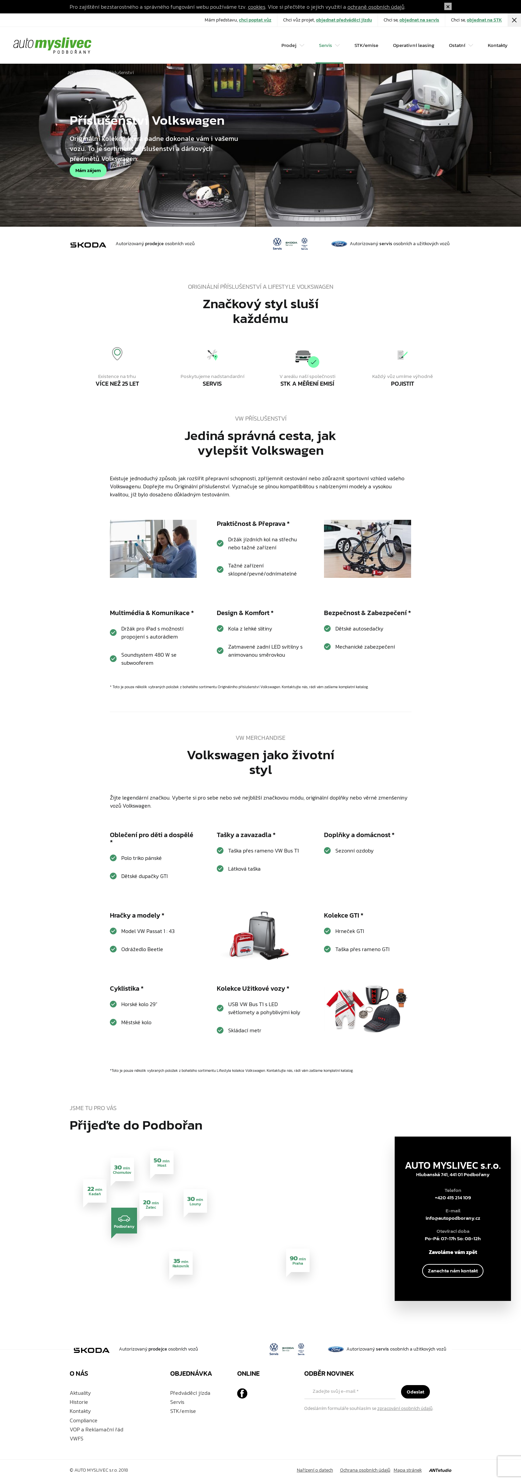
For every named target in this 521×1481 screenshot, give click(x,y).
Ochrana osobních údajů (365, 1470)
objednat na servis (419, 19)
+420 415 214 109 (453, 1197)
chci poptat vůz (255, 19)
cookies (256, 7)
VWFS (76, 1438)
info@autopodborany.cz (453, 1218)
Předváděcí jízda (190, 1393)
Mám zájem (88, 170)
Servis (177, 1402)
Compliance (83, 1420)
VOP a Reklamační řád (96, 1429)
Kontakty (498, 45)
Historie (79, 1402)
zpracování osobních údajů (405, 1408)
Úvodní (92, 72)
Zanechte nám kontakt (453, 1270)
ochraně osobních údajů (375, 7)
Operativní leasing (413, 45)
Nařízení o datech (315, 1470)
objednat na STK (484, 19)
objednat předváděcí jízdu (344, 19)
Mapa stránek (408, 1470)
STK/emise (366, 45)
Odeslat (415, 1391)
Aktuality (80, 1393)
